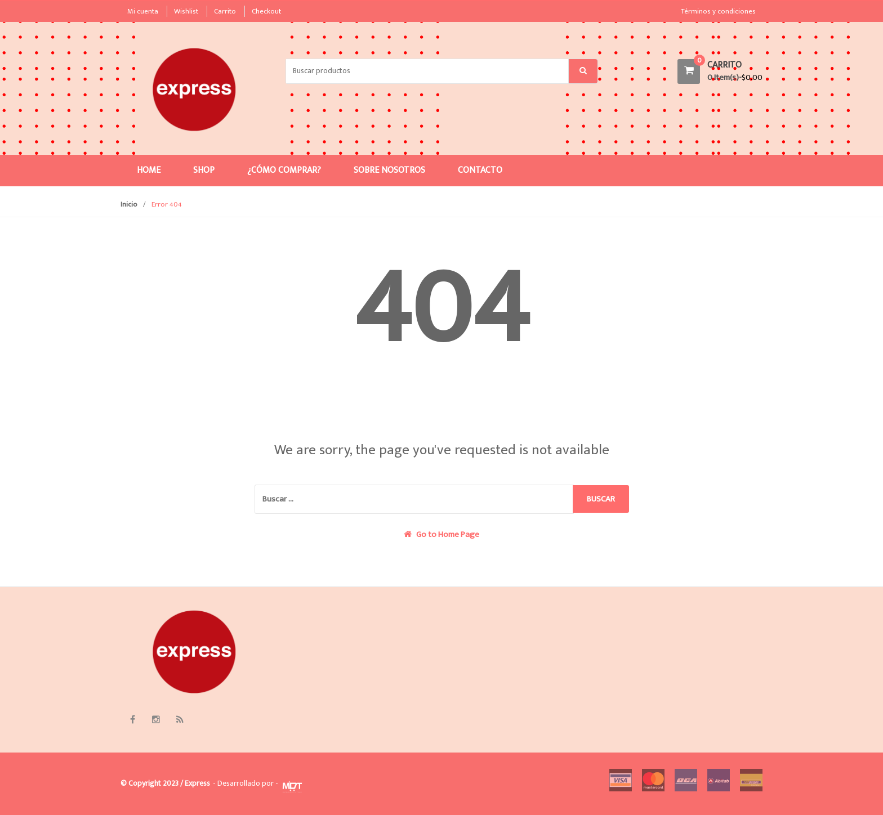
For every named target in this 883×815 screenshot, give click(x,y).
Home (148, 170)
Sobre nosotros (389, 170)
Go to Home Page (441, 534)
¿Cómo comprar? (284, 170)
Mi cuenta (142, 11)
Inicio (129, 204)
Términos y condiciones (718, 11)
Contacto (480, 170)
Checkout (266, 11)
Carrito (225, 11)
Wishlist (186, 11)
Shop (204, 170)
